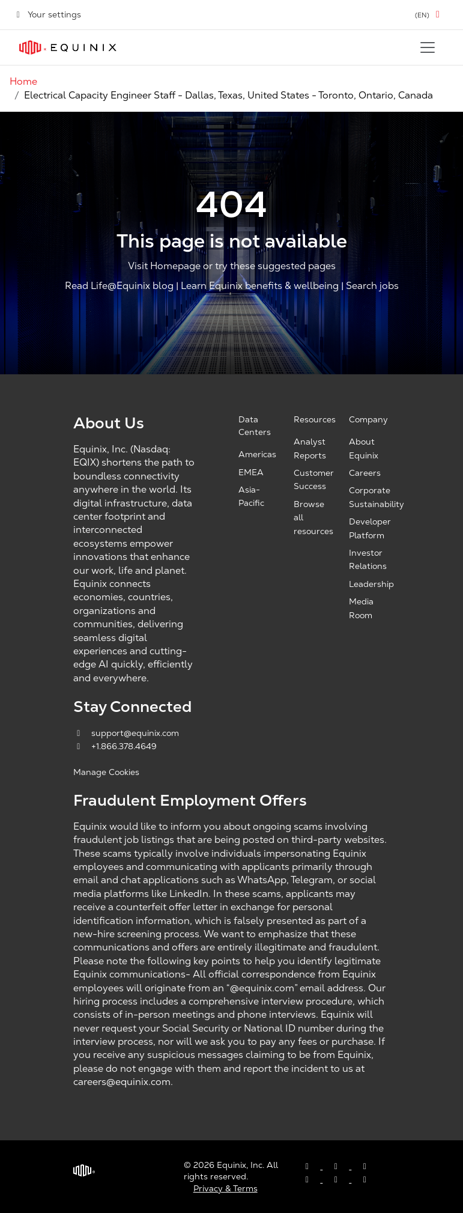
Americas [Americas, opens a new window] (257, 454)
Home (23, 81)
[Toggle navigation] (427, 47)
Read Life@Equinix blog (119, 286)
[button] (429, 15)
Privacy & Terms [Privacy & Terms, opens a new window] (225, 1188)
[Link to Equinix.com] (68, 47)
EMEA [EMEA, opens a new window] (251, 472)
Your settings (47, 14)
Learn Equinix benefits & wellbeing (260, 286)
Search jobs (372, 286)
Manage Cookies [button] (106, 772)
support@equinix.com (126, 733)
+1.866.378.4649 (115, 746)
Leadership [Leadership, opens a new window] (371, 584)
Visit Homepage (164, 266)
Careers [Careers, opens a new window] (365, 472)
